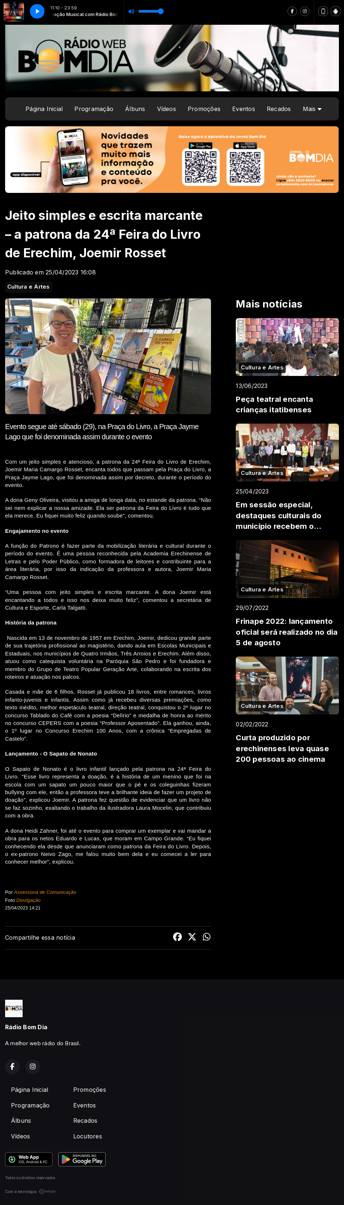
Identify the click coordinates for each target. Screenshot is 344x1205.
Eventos (243, 108)
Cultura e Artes (28, 287)
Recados (279, 108)
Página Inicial (44, 108)
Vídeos (166, 108)
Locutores (87, 1136)
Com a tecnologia (30, 1191)
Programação (93, 108)
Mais (312, 108)
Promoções (204, 108)
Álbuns (135, 108)
